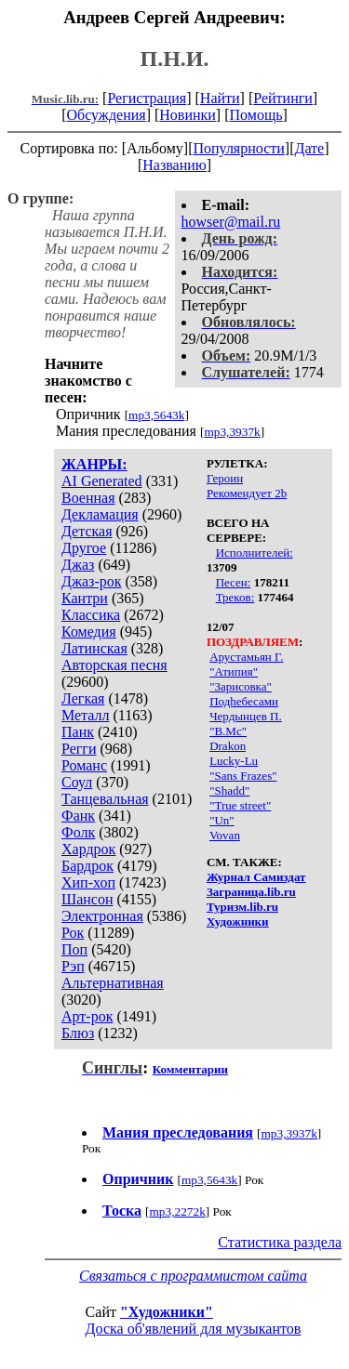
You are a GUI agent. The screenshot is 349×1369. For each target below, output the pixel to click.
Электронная (102, 916)
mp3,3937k (232, 432)
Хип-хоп (88, 882)
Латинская (94, 648)
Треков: (235, 597)
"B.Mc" (228, 731)
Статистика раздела (280, 1242)
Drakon (227, 746)
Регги (78, 749)
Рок (72, 933)
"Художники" (166, 1312)
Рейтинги (283, 98)
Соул (76, 782)
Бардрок (87, 866)
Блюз (77, 1033)
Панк (77, 732)
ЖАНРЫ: (94, 464)
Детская (87, 531)
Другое (83, 548)
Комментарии (190, 1069)
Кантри (84, 598)
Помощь (256, 115)
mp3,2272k (177, 1211)
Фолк (78, 832)
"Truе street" (240, 805)
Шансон (87, 899)
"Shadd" (229, 790)
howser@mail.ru (231, 222)
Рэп (73, 966)
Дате (310, 148)
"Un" (222, 820)
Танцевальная (105, 799)
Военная (88, 498)
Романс (84, 765)
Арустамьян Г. (246, 657)
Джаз (77, 565)
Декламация (100, 514)
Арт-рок (87, 1016)
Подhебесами (243, 701)
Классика (90, 615)
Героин (225, 478)
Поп (74, 949)
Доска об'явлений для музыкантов (194, 1328)
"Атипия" (233, 671)
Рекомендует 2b (247, 493)
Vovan (224, 835)
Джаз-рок (91, 581)
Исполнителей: (254, 552)
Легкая (82, 698)
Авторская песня (114, 665)
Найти (220, 98)
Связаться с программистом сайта (193, 1275)
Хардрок (88, 849)
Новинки (187, 115)
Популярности (238, 148)
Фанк (78, 815)
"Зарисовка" (240, 686)
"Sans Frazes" (242, 776)
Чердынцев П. (245, 716)
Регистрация (146, 98)
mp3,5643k (156, 415)
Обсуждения (105, 115)
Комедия (88, 631)
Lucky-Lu (233, 761)
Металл (85, 715)
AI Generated (101, 481)
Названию (174, 165)
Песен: (233, 582)
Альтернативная (112, 983)
